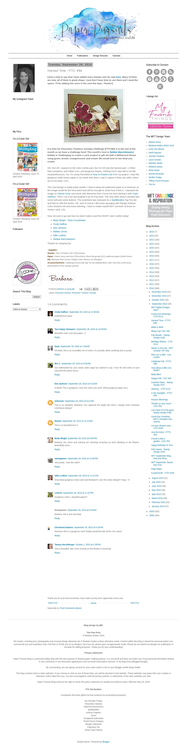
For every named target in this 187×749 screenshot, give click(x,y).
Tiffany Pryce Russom (159, 181)
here (118, 77)
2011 (151, 284)
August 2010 (158, 478)
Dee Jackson (59, 228)
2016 (151, 264)
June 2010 (157, 486)
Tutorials (116, 56)
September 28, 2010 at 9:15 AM (82, 383)
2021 (151, 244)
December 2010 (159, 292)
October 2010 (158, 300)
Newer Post (52, 603)
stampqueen (61, 458)
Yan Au (152, 184)
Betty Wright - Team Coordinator (69, 220)
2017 (151, 260)
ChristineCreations (64, 527)
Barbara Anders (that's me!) (161, 145)
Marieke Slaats (155, 163)
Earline (58, 421)
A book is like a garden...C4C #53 (160, 439)
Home (69, 56)
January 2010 (158, 506)
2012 (151, 280)
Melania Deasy (155, 166)
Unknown (59, 401)
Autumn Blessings (159, 399)
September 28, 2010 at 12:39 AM (84, 312)
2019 (151, 252)
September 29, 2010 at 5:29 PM (88, 527)
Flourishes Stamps (63, 293)
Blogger (105, 742)
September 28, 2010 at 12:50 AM (91, 329)
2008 (151, 515)
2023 (151, 236)
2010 (151, 288)
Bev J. (58, 363)
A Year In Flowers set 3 (102, 174)
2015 (151, 268)
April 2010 (157, 494)
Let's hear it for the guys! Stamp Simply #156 (162, 411)
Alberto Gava (155, 142)
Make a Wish (157, 327)
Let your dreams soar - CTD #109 (161, 426)
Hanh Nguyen (155, 152)
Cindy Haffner (60, 224)
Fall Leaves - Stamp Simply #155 (160, 450)
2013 (151, 276)
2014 (151, 272)
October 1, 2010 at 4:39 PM (88, 544)
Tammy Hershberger (65, 544)
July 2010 (156, 482)
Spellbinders (118, 200)
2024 (151, 232)
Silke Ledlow (59, 235)
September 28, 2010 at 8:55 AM (76, 363)
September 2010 (160, 304)
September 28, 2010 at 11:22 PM (78, 493)
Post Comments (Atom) (71, 608)
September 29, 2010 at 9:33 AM (81, 510)
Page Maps (156, 469)
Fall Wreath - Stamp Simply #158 (160, 336)
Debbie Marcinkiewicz (121, 152)
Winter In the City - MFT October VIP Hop (162, 349)
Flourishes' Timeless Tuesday (84, 293)
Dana (57, 346)
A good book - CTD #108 (162, 473)
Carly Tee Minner (156, 149)
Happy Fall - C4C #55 (161, 378)
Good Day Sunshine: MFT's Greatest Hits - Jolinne (162, 419)
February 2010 (159, 502)
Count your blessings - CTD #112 (161, 315)
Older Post (134, 603)
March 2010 (157, 498)
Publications (82, 56)
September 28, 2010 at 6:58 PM (82, 438)
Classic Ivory (63, 193)
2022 (151, 240)
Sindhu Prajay (155, 177)
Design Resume (100, 56)
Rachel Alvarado (156, 174)
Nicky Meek (154, 170)
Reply (57, 320)
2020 (151, 248)
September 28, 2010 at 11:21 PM (83, 475)
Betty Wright (61, 438)
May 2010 (156, 490)
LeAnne (58, 493)
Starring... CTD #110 (160, 389)
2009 (151, 511)
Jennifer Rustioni (156, 156)
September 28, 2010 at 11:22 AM (77, 421)
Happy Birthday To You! (162, 445)
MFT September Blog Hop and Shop (161, 457)
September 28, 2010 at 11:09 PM (83, 458)
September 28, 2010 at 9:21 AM (79, 401)
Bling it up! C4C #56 (160, 331)
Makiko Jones (60, 231)
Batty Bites (156, 374)
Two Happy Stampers (65, 329)
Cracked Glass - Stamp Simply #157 (162, 383)
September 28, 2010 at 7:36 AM (75, 346)
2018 (151, 256)
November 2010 (159, 296)
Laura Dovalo (155, 160)
